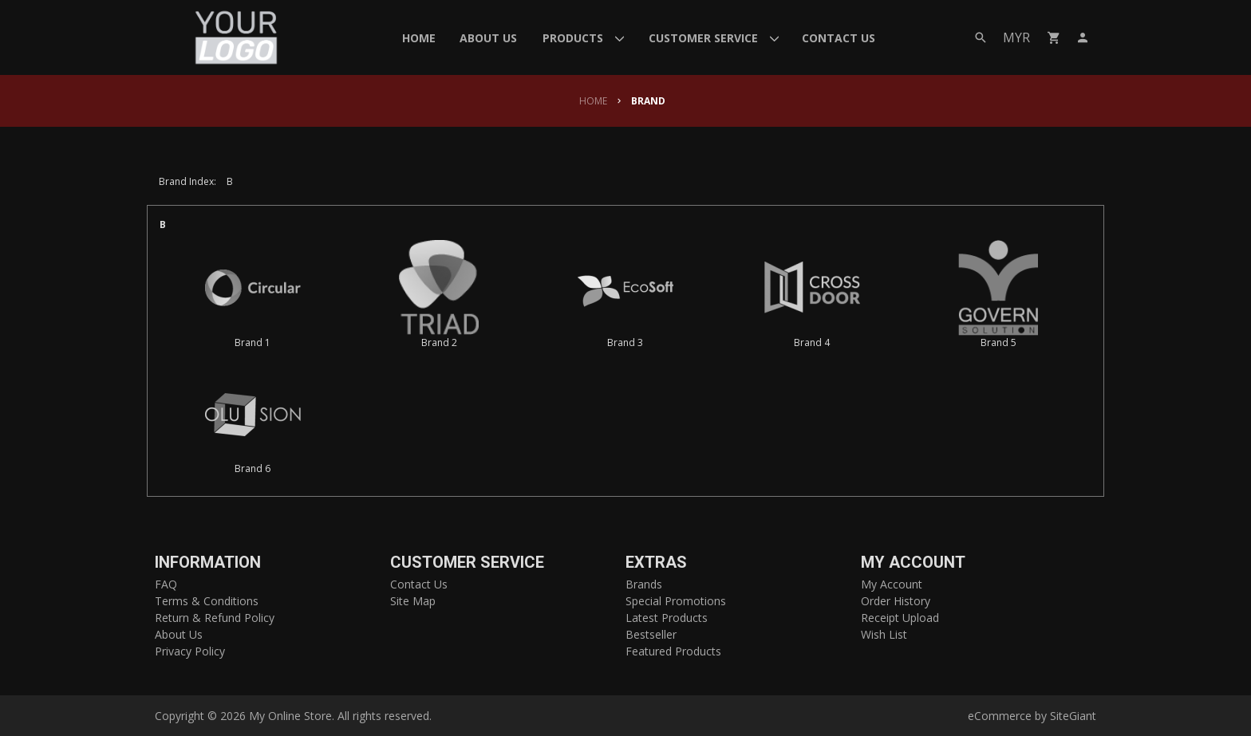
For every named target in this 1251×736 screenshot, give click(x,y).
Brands (644, 584)
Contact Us (419, 584)
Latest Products (667, 617)
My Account (913, 562)
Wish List (884, 634)
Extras (656, 562)
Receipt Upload (900, 617)
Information (208, 562)
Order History (895, 600)
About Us (179, 634)
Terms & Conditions (206, 600)
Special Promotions (676, 600)
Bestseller (651, 634)
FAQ (166, 584)
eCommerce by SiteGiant (1032, 715)
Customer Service (467, 562)
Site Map (413, 600)
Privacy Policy (190, 651)
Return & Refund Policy (214, 617)
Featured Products (673, 651)
